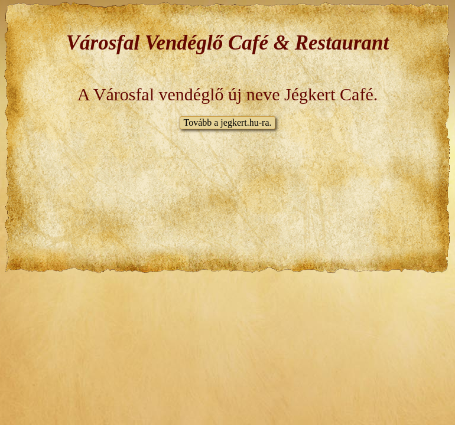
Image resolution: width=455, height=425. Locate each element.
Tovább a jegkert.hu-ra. (227, 122)
